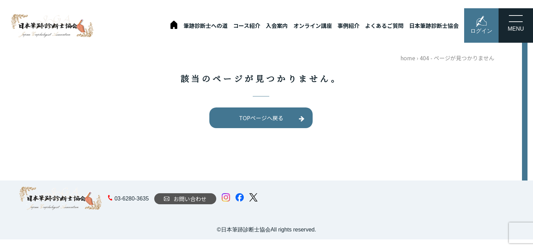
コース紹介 (246, 25)
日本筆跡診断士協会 (434, 25)
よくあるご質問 (384, 25)
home (407, 58)
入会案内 (277, 25)
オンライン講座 (312, 25)
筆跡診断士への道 (206, 25)
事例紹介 (348, 25)
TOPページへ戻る (261, 118)
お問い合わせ (185, 199)
